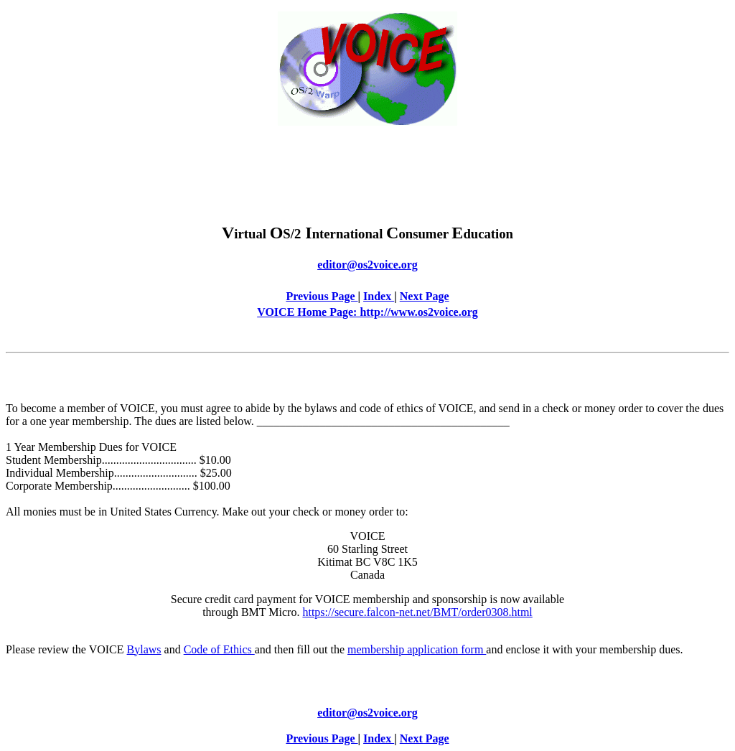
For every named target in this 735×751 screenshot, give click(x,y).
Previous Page (321, 296)
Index (378, 296)
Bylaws (144, 649)
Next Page (424, 296)
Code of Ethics (219, 649)
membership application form (416, 649)
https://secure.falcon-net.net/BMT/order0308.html (417, 612)
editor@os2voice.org (367, 264)
